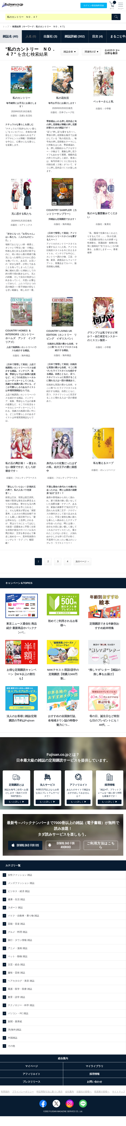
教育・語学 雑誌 (16, 997)
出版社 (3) (50, 36)
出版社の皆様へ (84, 1091)
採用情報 (94, 1073)
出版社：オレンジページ (103, 470)
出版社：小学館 (103, 108)
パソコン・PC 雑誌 (18, 1013)
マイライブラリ (94, 1066)
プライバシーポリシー (23, 1091)
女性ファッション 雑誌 (20, 875)
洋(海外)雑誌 (14, 1029)
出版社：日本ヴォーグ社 (62, 112)
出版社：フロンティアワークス (21, 478)
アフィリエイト (31, 1073)
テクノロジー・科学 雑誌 (21, 1005)
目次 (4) (97, 36)
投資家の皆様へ (101, 1091)
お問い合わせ (94, 1081)
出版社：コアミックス (21, 225)
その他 (11, 1046)
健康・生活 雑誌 (16, 899)
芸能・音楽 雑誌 (16, 923)
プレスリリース (31, 1081)
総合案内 (63, 1058)
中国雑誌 (12, 1037)
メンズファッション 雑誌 (21, 883)
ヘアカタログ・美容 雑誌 (21, 980)
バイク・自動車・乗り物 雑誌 (23, 915)
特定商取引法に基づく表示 (49, 1091)
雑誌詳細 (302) (75, 36)
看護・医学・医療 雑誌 (20, 989)
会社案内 (69, 1091)
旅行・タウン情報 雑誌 (20, 940)
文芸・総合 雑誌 (16, 964)
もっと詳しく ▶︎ (16, 801)
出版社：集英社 (103, 224)
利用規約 (5, 1091)
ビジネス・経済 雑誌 (19, 891)
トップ (6, 26)
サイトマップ (118, 1091)
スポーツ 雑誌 (15, 907)
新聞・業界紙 (15, 1021)
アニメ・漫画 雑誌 (17, 948)
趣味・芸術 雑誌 (16, 972)
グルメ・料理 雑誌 (17, 932)
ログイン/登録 (94, 5)
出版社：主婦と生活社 (21, 115)
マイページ (31, 1066)
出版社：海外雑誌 (62, 224)
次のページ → (82, 561)
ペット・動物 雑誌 (17, 956)
